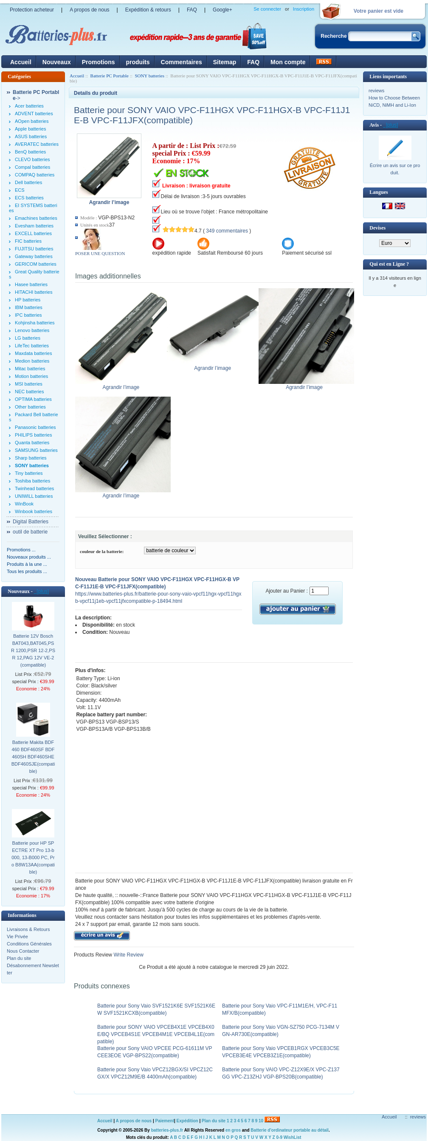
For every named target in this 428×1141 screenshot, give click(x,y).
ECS (20, 190)
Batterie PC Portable (109, 75)
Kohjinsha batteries (35, 322)
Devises (377, 228)
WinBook (24, 503)
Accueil (20, 62)
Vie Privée (17, 936)
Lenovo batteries (32, 330)
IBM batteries (28, 307)
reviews (376, 90)
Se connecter (267, 8)
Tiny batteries (29, 473)
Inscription (303, 8)
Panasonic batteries (35, 427)
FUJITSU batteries (34, 248)
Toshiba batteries (32, 480)
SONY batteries (149, 75)
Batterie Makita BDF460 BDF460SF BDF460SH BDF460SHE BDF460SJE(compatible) (33, 757)
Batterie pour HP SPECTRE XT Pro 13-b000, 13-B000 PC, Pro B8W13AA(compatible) (33, 857)
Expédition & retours (148, 10)
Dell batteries (28, 182)
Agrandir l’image (123, 384)
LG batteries (27, 338)
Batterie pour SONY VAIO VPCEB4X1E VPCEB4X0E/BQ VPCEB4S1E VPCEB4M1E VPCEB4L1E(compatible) (155, 1034)
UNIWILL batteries (34, 496)
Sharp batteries (31, 457)
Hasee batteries (31, 284)
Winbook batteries (33, 511)
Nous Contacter (23, 951)
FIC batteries (28, 241)
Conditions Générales (29, 943)
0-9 (279, 1137)
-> (36, 95)
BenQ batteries (30, 151)
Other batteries (30, 406)
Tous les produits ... (27, 571)
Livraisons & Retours (28, 929)
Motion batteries (31, 376)
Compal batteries (32, 167)
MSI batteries (28, 383)
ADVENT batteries (34, 113)
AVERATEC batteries (37, 144)
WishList (292, 1137)
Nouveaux (56, 62)
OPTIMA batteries (33, 399)
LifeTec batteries (32, 345)
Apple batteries (30, 128)
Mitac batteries (30, 368)
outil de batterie (30, 532)
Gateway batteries (34, 256)
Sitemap (224, 62)
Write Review (128, 955)
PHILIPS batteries (33, 434)
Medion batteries (32, 360)
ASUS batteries (31, 136)
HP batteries (27, 299)
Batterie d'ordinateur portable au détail (290, 1130)
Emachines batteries (36, 218)
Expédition (187, 1120)
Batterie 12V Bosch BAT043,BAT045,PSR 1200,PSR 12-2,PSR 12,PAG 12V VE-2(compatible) (33, 650)
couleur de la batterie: (102, 551)
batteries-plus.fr (167, 1130)
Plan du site (19, 958)
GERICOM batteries (35, 264)
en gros (233, 1130)
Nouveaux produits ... (29, 556)
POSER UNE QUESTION (100, 253)
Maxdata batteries (33, 353)
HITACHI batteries (33, 292)
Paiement (164, 1120)
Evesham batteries (34, 225)
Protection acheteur (32, 10)
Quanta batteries (32, 442)
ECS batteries (29, 197)
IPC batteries (28, 315)
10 (261, 1120)
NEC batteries (29, 391)
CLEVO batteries (32, 159)
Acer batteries (29, 105)
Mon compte (287, 62)
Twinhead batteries (34, 488)
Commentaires (181, 62)
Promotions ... (21, 549)
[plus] (41, 591)
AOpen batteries (32, 121)
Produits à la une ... (27, 564)
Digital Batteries (30, 522)
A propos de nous (89, 10)
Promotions (98, 62)
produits (138, 62)
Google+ (222, 10)
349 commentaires (227, 231)
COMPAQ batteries (34, 174)
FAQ (192, 10)
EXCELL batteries (33, 233)
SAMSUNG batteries (36, 450)
